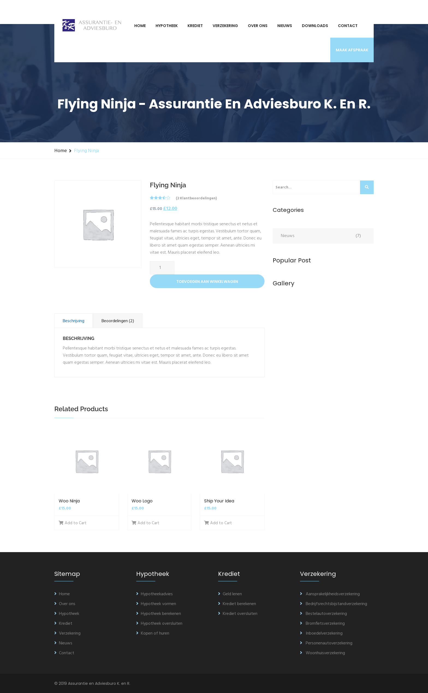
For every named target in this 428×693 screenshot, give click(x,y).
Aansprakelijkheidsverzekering (330, 594)
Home (140, 25)
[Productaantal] (162, 267)
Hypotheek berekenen (158, 613)
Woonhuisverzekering (322, 653)
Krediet (195, 25)
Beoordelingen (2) (118, 321)
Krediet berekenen (237, 604)
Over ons (258, 25)
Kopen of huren (152, 633)
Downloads (315, 25)
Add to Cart (73, 523)
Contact (348, 25)
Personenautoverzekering (326, 643)
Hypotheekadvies (154, 594)
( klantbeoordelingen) (196, 198)
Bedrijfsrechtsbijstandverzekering (333, 604)
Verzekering (225, 25)
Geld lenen (230, 594)
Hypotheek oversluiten (159, 623)
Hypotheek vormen (156, 604)
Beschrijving (73, 321)
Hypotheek (167, 25)
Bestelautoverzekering (323, 613)
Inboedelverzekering (321, 633)
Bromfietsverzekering (322, 623)
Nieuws (284, 25)
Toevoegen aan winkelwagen (207, 281)
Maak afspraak (352, 50)
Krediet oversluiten (237, 613)
